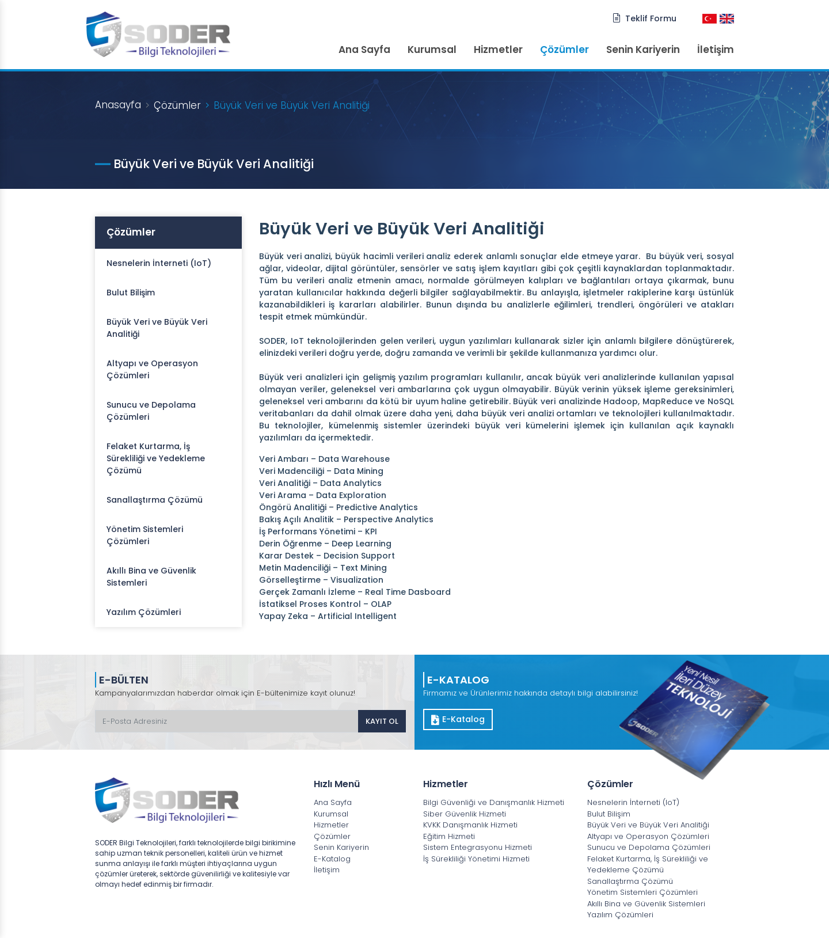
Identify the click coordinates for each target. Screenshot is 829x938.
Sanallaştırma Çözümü (155, 500)
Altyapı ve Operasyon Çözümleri (152, 369)
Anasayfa (118, 105)
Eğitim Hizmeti (449, 836)
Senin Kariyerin (643, 49)
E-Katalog (458, 719)
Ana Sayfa (364, 49)
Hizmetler (498, 49)
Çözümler (564, 49)
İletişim (715, 49)
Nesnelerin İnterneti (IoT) (159, 263)
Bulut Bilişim (131, 292)
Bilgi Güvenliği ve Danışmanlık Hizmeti (493, 802)
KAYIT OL (382, 721)
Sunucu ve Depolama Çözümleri (151, 411)
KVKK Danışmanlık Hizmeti (470, 824)
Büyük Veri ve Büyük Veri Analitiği (157, 328)
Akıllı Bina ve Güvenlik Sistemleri (151, 576)
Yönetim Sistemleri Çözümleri (145, 535)
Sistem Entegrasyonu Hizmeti (477, 847)
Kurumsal (432, 49)
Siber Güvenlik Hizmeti (464, 813)
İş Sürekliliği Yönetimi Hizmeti (476, 858)
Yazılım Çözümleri (144, 612)
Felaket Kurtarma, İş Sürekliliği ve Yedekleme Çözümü (156, 458)
